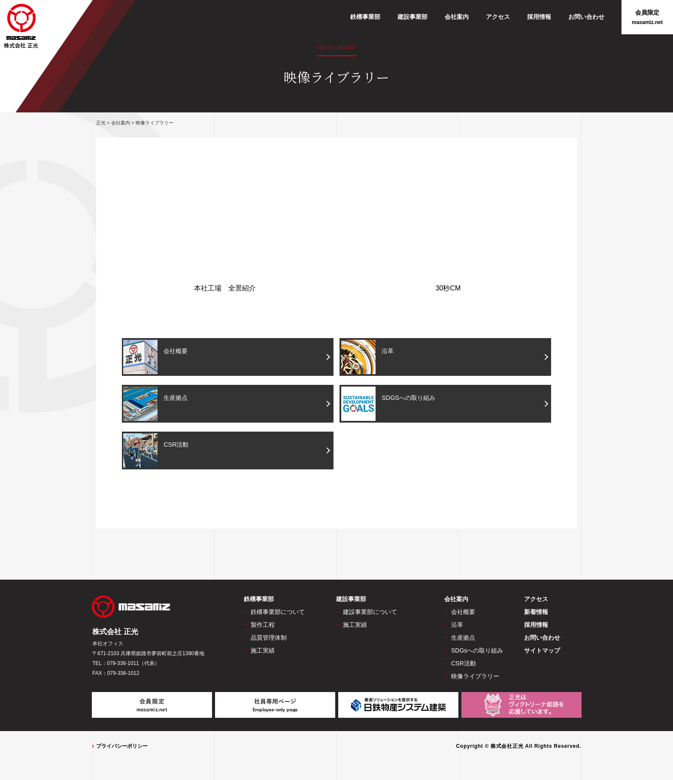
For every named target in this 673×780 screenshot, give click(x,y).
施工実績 (263, 652)
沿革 (369, 357)
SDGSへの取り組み (394, 404)
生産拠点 (158, 404)
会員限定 (647, 17)
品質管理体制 (269, 639)
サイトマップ (542, 652)
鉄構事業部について (278, 613)
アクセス (498, 16)
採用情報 (539, 16)
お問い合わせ (586, 16)
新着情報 (536, 613)
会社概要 (158, 357)
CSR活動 (158, 452)
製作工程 (263, 626)
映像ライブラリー (475, 677)
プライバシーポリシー (122, 748)
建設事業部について (370, 613)
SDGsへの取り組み (477, 652)
